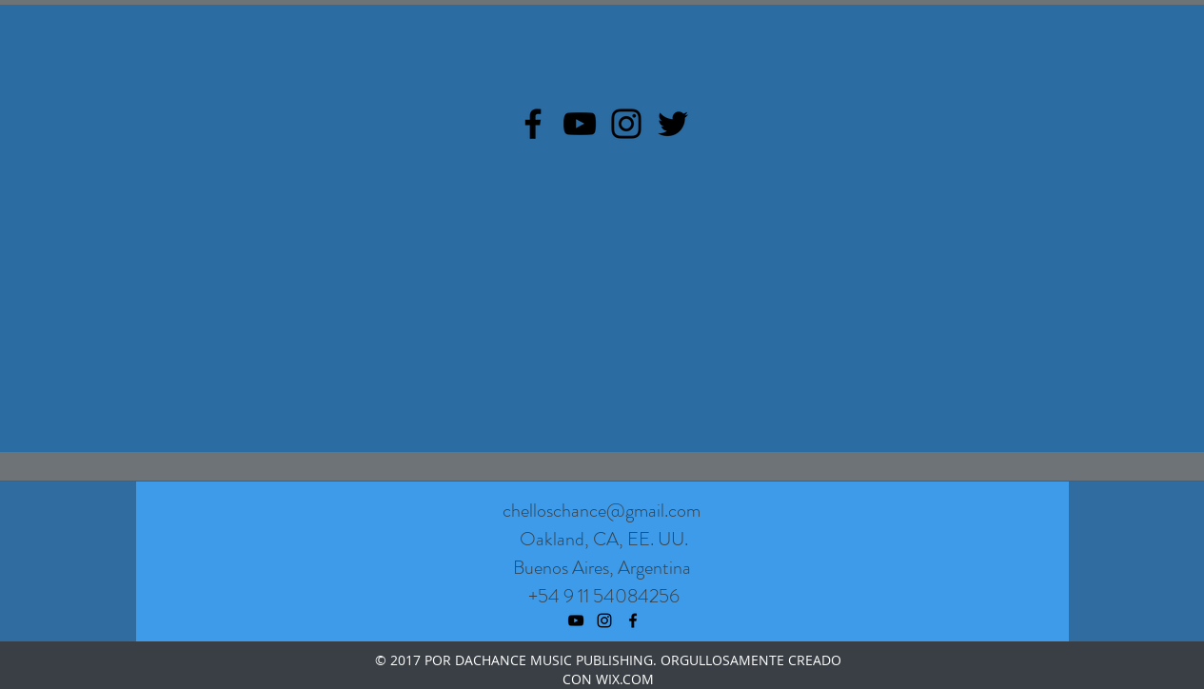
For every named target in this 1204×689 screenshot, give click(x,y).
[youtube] (575, 620)
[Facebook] (533, 124)
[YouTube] (580, 124)
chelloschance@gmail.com (602, 510)
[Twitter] (673, 124)
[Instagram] (626, 124)
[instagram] (604, 620)
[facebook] (632, 620)
